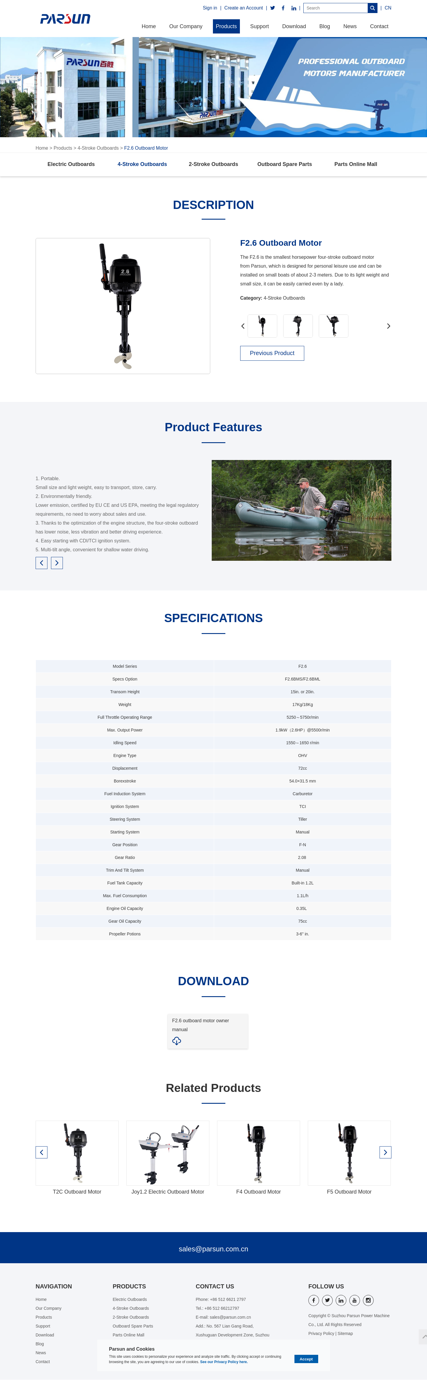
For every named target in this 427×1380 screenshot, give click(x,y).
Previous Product (272, 354)
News (350, 26)
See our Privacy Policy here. (224, 1362)
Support (259, 26)
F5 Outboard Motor (349, 1192)
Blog (324, 26)
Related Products (213, 1088)
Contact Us (215, 1286)
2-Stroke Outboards (213, 165)
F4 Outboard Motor (258, 1192)
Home (149, 26)
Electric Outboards (71, 165)
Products (226, 26)
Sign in (209, 7)
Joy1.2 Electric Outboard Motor (168, 1192)
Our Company (186, 26)
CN (388, 7)
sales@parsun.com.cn (213, 1249)
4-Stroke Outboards (98, 148)
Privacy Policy (321, 1333)
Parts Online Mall (355, 165)
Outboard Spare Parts (284, 165)
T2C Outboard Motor (76, 1192)
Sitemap (345, 1333)
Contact (379, 26)
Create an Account (243, 7)
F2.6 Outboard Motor (147, 148)
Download (294, 26)
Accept (306, 1359)
